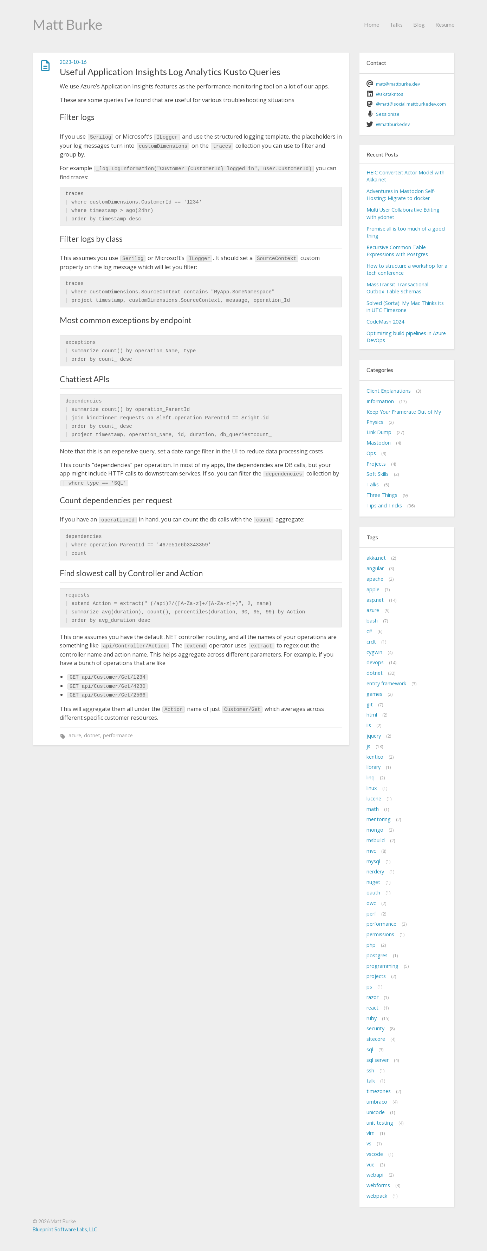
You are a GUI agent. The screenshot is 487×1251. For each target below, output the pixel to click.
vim (370, 1133)
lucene (373, 798)
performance (118, 735)
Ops (371, 453)
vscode (374, 1154)
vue (370, 1164)
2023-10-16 (73, 62)
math (372, 809)
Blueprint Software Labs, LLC (65, 1229)
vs (368, 1143)
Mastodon (378, 442)
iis (368, 725)
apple (372, 589)
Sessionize (388, 114)
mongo (374, 829)
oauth (373, 892)
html (371, 714)
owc (371, 903)
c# (369, 631)
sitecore (375, 1039)
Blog (419, 24)
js (368, 746)
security (375, 1028)
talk (370, 1080)
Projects (376, 463)
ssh (370, 1070)
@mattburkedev (393, 124)
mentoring (378, 819)
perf (371, 913)
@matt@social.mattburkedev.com (411, 104)
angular (375, 568)
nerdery (375, 871)
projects (376, 976)
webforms (378, 1185)
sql (369, 1049)
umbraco (376, 1101)
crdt (371, 641)
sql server (377, 1060)
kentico (374, 756)
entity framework (386, 683)
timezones (378, 1091)
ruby (371, 1018)
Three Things (381, 495)
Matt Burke (68, 24)
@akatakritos (389, 94)
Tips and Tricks (384, 505)
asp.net (375, 600)
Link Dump (378, 432)
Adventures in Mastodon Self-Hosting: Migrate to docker (400, 194)
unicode (375, 1112)
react (372, 1007)
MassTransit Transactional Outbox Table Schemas (397, 288)
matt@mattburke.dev (398, 84)
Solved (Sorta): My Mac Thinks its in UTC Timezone (405, 306)
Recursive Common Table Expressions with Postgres (397, 251)
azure (75, 735)
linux (371, 788)
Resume (444, 24)
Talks (396, 24)
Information (380, 401)
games (374, 694)
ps (369, 986)
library (373, 767)
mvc (371, 850)
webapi (374, 1174)
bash (372, 620)
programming (382, 966)
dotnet (92, 735)
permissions (380, 934)
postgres (377, 955)
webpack (376, 1195)
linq (370, 777)
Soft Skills (377, 474)
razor (372, 997)
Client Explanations (388, 390)
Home (371, 24)
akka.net (376, 557)
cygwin (374, 652)
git (369, 704)
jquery (373, 735)
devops (375, 662)
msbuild (375, 840)
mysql (373, 861)
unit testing (379, 1122)
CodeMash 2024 (385, 321)
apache (374, 578)
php (371, 944)
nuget (373, 882)
